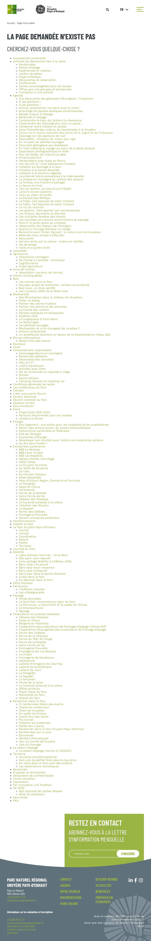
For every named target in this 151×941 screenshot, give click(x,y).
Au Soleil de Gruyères (33, 468)
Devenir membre (107, 879)
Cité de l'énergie (30, 434)
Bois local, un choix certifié (37, 288)
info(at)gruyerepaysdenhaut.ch (21, 900)
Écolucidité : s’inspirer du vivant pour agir (47, 139)
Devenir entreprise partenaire (39, 518)
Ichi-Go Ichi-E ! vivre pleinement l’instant (47, 163)
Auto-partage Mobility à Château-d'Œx (45, 561)
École (16, 409)
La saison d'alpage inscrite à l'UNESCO (45, 750)
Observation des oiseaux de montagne (45, 226)
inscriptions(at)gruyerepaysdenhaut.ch (25, 923)
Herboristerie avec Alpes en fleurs (42, 160)
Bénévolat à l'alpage (32, 117)
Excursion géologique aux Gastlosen (43, 145)
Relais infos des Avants (34, 341)
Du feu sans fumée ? (33, 443)
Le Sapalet (26, 508)
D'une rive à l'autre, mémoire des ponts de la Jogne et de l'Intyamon (66, 132)
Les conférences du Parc (29, 387)
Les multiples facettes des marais (42, 216)
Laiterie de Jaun (30, 670)
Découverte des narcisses (36, 359)
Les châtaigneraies (31, 592)
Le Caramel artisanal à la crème (40, 502)
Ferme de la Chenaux (33, 636)
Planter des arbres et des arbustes (43, 306)
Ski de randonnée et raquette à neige (44, 372)
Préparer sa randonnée (34, 722)
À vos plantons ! (30, 101)
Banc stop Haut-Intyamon (36, 567)
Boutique (19, 344)
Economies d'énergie (33, 437)
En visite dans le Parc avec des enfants (45, 763)
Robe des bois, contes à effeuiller (42, 235)
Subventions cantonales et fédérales (44, 431)
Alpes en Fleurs (29, 486)
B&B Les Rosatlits (31, 455)
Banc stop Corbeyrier (33, 570)
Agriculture (20, 254)
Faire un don (69, 903)
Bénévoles (103, 891)
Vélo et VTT (26, 362)
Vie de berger (28, 244)
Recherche (20, 769)
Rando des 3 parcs (31, 726)
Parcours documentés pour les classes (45, 415)
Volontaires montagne (34, 257)
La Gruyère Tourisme (33, 465)
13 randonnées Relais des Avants (41, 704)
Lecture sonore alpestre (35, 191)
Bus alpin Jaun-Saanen (35, 558)
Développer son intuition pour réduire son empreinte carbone (61, 440)
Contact (18, 390)
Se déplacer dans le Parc (36, 580)
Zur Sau (24, 471)
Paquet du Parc (29, 698)
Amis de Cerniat (24, 269)
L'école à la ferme (31, 418)
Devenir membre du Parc (30, 400)
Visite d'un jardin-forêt (34, 247)
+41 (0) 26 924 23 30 (16, 897)
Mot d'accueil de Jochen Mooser (41, 791)
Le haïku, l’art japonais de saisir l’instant (46, 201)
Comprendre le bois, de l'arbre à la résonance (50, 120)
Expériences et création (35, 70)
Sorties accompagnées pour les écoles (45, 86)
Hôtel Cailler (27, 462)
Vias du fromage (30, 744)
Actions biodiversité (32, 331)
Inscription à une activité (36, 92)
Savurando (26, 238)
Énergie (18, 421)
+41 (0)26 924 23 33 (16, 919)
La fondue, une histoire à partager (42, 182)
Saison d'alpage (29, 67)
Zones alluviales (30, 598)
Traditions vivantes (32, 589)
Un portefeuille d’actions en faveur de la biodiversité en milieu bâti (64, 334)
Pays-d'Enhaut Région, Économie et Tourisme (49, 480)
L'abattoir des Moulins (34, 505)
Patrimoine (20, 586)
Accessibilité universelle (29, 58)
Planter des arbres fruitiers (37, 303)
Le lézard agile (29, 322)
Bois (16, 278)
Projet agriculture (31, 266)
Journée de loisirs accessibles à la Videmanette (51, 176)
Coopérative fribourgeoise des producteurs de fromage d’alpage (62, 629)
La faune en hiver (31, 185)
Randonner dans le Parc (29, 701)
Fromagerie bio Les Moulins (37, 651)
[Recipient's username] (96, 853)
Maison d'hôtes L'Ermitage (36, 459)
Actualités (20, 250)
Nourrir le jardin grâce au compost (42, 222)
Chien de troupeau (31, 710)
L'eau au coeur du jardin (35, 195)
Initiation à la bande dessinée (39, 170)
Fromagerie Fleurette (33, 514)
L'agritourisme (28, 263)
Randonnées (27, 64)
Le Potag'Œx (27, 483)
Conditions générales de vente (34, 384)
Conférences (27, 83)
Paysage (18, 595)
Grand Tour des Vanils (34, 716)
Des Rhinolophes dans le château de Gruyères (50, 297)
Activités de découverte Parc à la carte (39, 61)
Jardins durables (30, 73)
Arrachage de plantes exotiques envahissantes (51, 111)
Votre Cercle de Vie (32, 496)
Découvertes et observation (37, 80)
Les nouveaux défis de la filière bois (43, 291)
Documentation (23, 406)
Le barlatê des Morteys (34, 198)
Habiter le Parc (23, 524)
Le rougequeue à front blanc (38, 319)
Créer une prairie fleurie (29, 393)
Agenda (18, 95)
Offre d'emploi (23, 583)
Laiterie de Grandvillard (35, 667)
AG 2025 (18, 788)
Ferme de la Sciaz (31, 682)
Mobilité (18, 552)
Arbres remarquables (27, 275)
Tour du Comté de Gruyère (37, 741)
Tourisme (25, 545)
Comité (24, 530)
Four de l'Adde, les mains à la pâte (42, 154)
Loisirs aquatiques (31, 365)
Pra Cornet (26, 719)
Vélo (16, 800)
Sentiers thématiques (34, 738)
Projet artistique (30, 77)
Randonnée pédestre (33, 356)
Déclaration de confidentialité (33, 775)
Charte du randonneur (34, 707)
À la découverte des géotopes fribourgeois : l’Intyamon (56, 98)
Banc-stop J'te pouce (33, 564)
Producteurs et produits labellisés (36, 614)
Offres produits (29, 688)
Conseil (24, 533)
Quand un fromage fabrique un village (45, 229)
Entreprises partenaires (29, 446)
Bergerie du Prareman (34, 623)
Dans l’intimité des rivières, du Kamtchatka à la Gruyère (57, 129)
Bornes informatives (26, 337)
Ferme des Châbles (32, 511)
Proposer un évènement (29, 772)
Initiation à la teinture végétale (40, 173)
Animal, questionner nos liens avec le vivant (49, 108)
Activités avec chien (32, 368)
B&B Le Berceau (29, 449)
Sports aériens (29, 378)
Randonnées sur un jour (35, 732)
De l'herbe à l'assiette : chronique (42, 260)
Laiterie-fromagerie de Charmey (41, 663)
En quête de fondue (32, 713)
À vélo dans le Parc (32, 577)
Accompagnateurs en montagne (40, 353)
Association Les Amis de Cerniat (41, 272)
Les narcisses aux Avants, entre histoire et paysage (54, 219)
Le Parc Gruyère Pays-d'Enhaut (34, 527)
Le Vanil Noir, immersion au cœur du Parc (47, 601)
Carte (16, 347)
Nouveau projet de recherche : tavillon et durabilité (54, 285)
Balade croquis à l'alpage (36, 114)
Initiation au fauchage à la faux (40, 167)
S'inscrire (128, 854)
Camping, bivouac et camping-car (42, 381)
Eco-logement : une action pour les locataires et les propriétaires (64, 424)
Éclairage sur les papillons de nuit (42, 136)
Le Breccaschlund (31, 608)
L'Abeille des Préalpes (33, 499)
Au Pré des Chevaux (32, 474)
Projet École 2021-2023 (34, 412)
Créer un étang (29, 300)
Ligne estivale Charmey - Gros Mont (43, 555)
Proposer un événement (104, 899)
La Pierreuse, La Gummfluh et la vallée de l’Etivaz (53, 604)
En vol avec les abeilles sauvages (41, 142)
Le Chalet (25, 654)
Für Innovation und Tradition (32, 785)
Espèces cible (28, 316)
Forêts (23, 542)
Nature (23, 539)
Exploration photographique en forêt (44, 151)
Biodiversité (21, 294)
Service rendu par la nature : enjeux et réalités (51, 241)
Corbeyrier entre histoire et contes (42, 126)
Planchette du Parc (32, 695)
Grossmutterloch (30, 157)
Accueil (11, 23)
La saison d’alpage (25, 747)
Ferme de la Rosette (32, 493)
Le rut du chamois (31, 207)
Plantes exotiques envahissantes (41, 313)
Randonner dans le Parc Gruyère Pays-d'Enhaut (51, 729)
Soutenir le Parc (24, 403)
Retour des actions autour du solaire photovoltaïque (55, 427)
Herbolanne (27, 490)
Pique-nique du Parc (33, 691)
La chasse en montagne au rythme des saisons (51, 179)
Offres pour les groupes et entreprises (45, 89)
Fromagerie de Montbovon (36, 657)
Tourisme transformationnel (38, 757)
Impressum (20, 782)
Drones (23, 375)
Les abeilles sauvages (34, 325)
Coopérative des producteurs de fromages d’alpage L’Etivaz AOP (62, 626)
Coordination (27, 536)
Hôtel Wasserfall (30, 477)
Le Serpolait (27, 679)
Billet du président (31, 794)
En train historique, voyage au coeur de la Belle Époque (57, 148)
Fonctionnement (24, 521)
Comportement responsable (32, 350)
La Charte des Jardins (34, 309)
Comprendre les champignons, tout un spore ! (50, 123)
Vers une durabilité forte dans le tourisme (47, 760)
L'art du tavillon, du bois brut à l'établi (45, 188)
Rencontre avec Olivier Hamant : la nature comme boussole (60, 232)
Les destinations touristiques (39, 766)
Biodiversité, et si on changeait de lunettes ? (49, 328)
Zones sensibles (24, 778)
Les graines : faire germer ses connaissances (49, 210)
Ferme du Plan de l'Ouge (35, 639)
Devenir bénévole (25, 396)
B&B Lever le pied (31, 452)
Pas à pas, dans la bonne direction (42, 573)
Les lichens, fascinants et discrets (42, 213)
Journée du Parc (24, 549)
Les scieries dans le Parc (35, 281)
